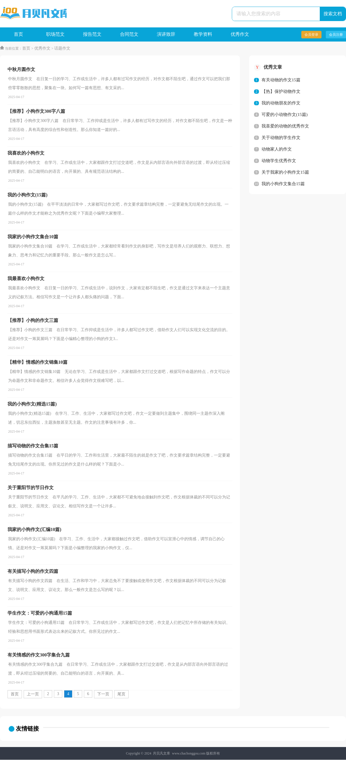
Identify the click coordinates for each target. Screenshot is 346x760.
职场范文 (55, 34)
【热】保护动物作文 (281, 91)
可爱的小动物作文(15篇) (285, 114)
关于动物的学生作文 (281, 138)
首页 (18, 34)
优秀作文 (240, 34)
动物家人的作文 (277, 149)
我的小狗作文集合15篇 (283, 184)
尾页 (121, 694)
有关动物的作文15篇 (281, 80)
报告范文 (92, 34)
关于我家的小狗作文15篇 (285, 172)
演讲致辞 (166, 34)
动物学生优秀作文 (279, 161)
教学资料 (203, 34)
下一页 (103, 694)
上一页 (33, 694)
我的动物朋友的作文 (281, 103)
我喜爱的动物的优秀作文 (285, 126)
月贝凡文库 (161, 754)
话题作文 (62, 48)
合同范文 (129, 34)
